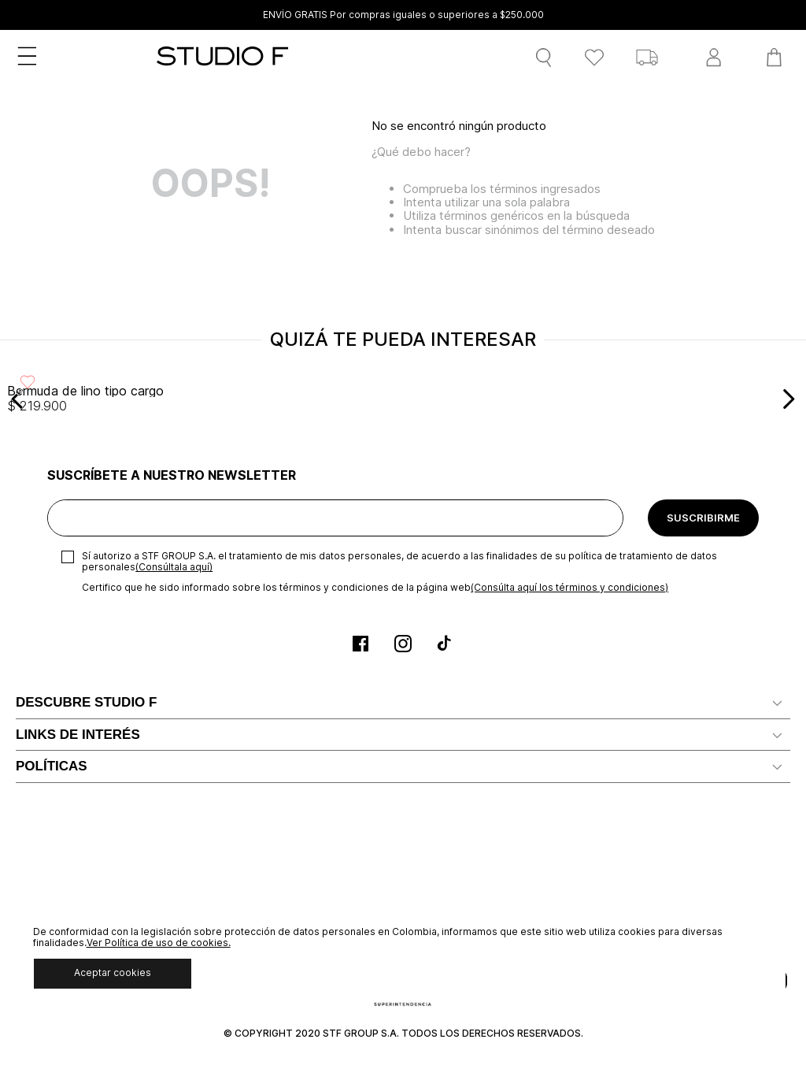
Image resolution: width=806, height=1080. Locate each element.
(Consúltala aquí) (174, 567)
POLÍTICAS (51, 766)
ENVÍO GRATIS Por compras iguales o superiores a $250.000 (403, 14)
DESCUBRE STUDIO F (86, 702)
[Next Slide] (788, 399)
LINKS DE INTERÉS (78, 734)
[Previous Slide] (17, 399)
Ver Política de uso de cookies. (159, 942)
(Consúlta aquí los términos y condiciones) (569, 587)
